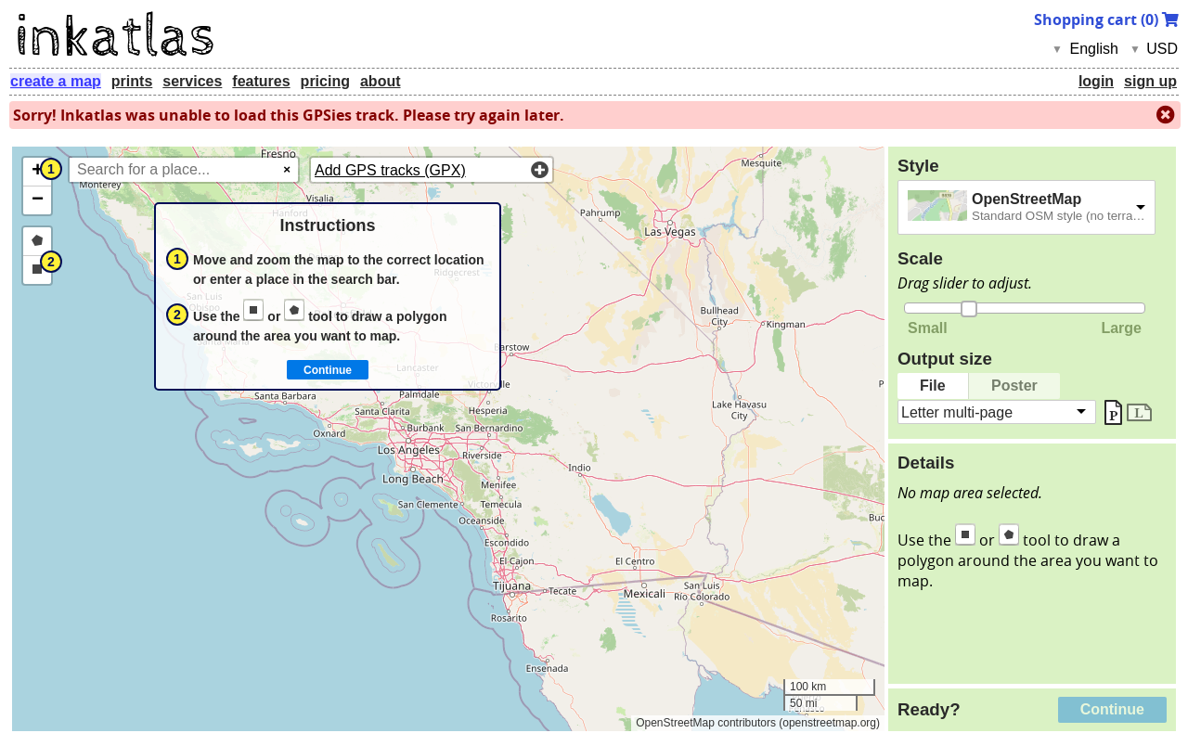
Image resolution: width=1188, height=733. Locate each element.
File (933, 385)
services (192, 81)
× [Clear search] (287, 169)
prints (131, 81)
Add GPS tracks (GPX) (390, 170)
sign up (1150, 81)
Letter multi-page (957, 411)
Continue (1112, 709)
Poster (1014, 385)
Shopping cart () (1106, 19)
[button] (37, 172)
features (261, 81)
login (1096, 81)
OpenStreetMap (1026, 199)
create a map (55, 81)
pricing (325, 81)
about (380, 81)
